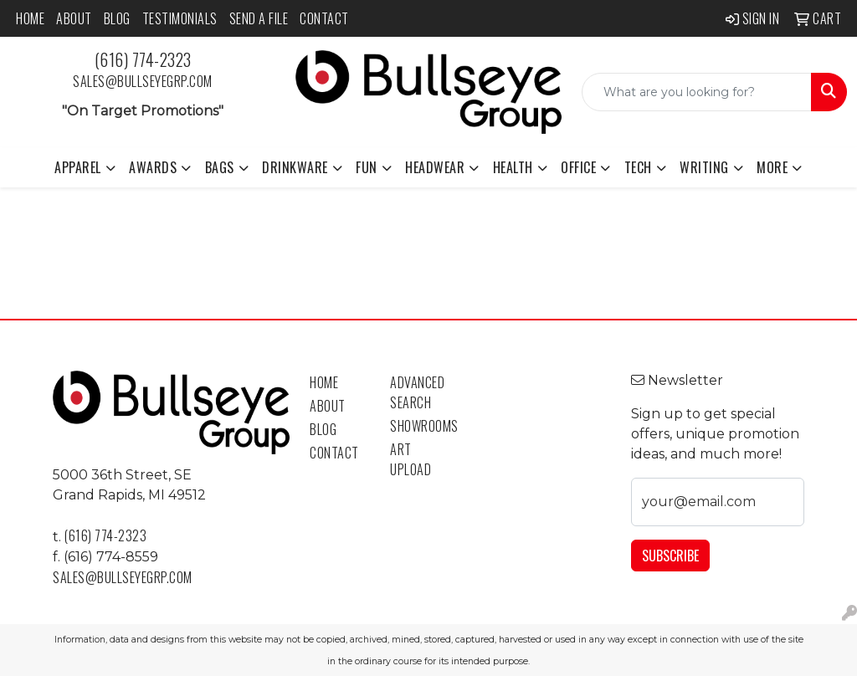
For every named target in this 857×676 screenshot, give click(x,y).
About (74, 18)
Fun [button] (366, 167)
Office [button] (578, 167)
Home (30, 18)
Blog (117, 18)
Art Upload (410, 459)
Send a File (259, 18)
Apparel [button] (77, 167)
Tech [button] (638, 167)
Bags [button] (219, 167)
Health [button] (513, 167)
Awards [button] (153, 167)
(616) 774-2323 (143, 59)
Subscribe (670, 555)
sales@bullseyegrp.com (143, 81)
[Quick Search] (697, 92)
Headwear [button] (434, 167)
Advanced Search (417, 392)
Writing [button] (704, 167)
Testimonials (180, 18)
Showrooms (420, 426)
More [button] (772, 167)
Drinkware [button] (295, 167)
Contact (324, 18)
